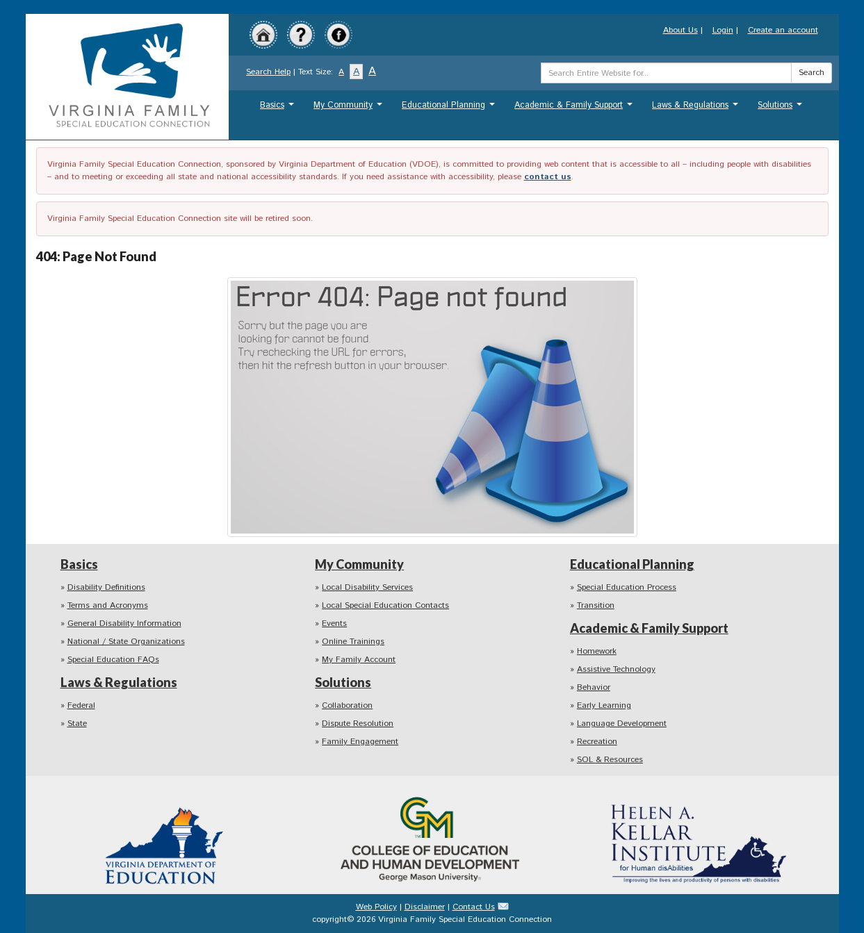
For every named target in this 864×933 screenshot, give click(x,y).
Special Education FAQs (113, 660)
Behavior (593, 687)
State (77, 723)
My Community (349, 109)
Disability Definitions (106, 587)
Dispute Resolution (357, 723)
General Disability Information (124, 623)
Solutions (782, 109)
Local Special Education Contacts (385, 605)
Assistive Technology (616, 669)
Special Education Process (626, 587)
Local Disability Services (367, 587)
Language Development (622, 723)
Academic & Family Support (575, 109)
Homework (597, 651)
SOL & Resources (610, 760)
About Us (680, 30)
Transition (595, 605)
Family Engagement (360, 742)
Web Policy (376, 907)
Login (722, 30)
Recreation (597, 742)
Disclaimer (425, 907)
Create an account (783, 30)
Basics (278, 109)
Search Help (268, 72)
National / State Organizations (126, 641)
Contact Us (474, 907)
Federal (81, 705)
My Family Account (359, 660)
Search (811, 73)
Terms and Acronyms (107, 605)
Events (334, 623)
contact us (547, 177)
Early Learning (604, 705)
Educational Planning (450, 109)
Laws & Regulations (697, 109)
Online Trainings (353, 641)
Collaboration (347, 705)
